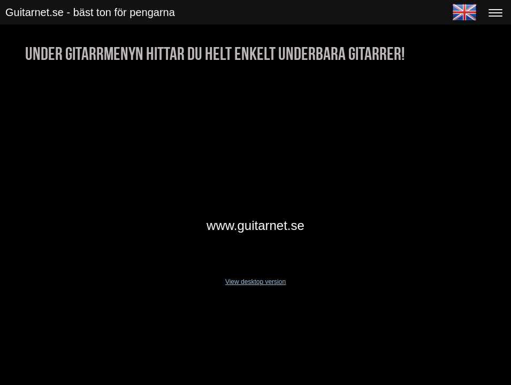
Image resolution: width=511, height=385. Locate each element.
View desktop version (255, 282)
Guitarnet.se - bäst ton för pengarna (90, 12)
